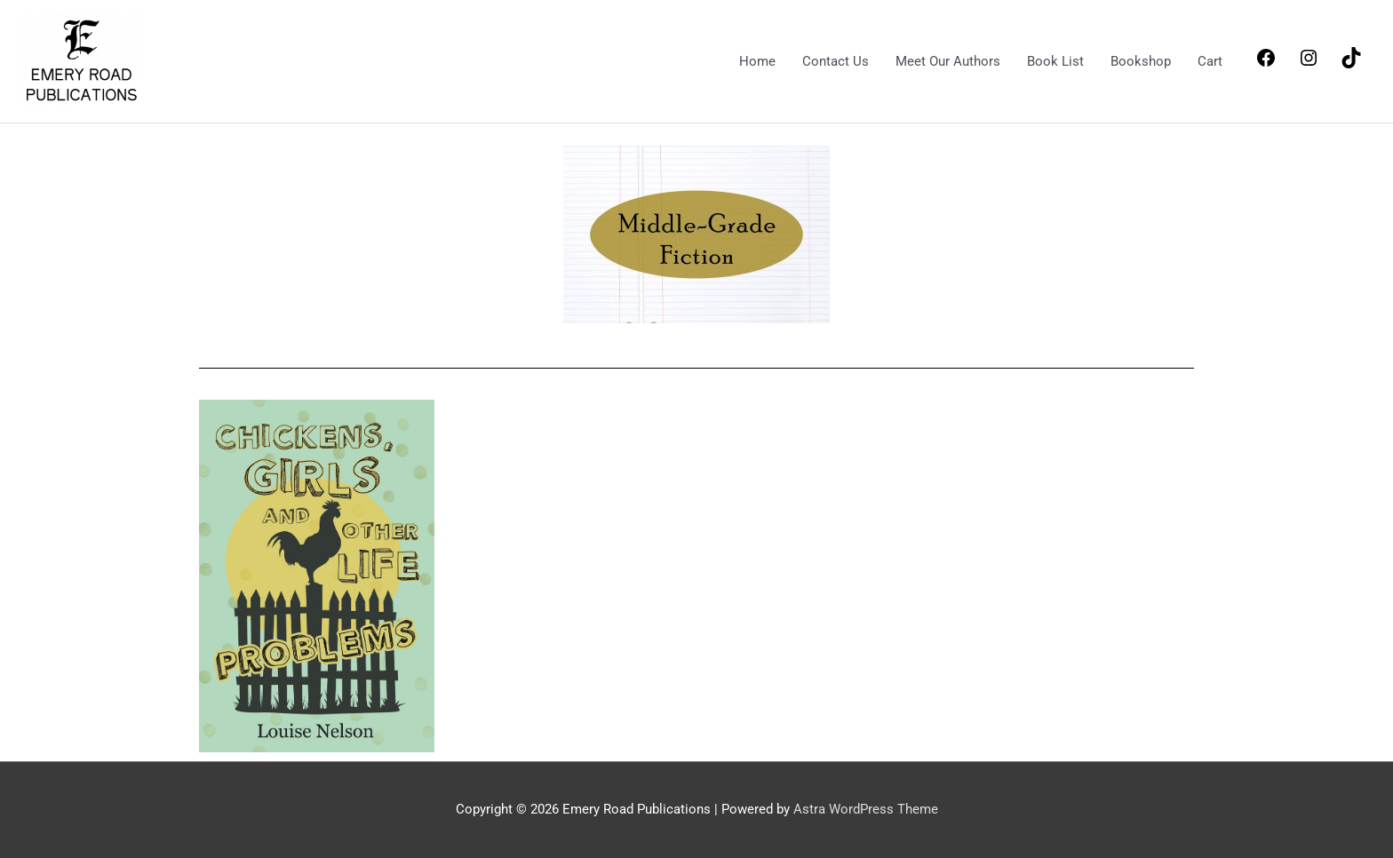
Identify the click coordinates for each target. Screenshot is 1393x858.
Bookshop (1140, 61)
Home (757, 61)
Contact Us (835, 61)
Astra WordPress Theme (865, 809)
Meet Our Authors (948, 61)
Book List (1055, 61)
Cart (1210, 61)
